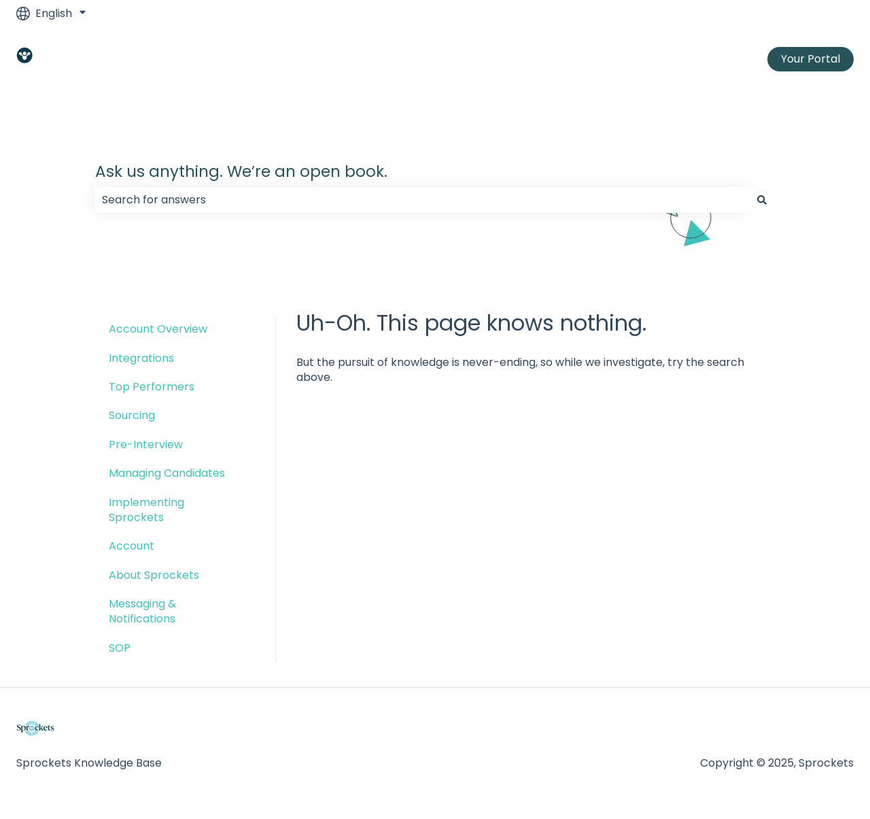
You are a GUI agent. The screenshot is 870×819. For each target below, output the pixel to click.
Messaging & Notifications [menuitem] (142, 611)
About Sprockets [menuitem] (154, 575)
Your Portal (810, 59)
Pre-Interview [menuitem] (146, 444)
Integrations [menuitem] (141, 358)
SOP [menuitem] (119, 648)
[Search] (762, 200)
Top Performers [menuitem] (151, 387)
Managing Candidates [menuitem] (167, 473)
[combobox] (422, 200)
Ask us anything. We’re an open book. (241, 171)
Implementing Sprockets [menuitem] (146, 510)
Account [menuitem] (131, 546)
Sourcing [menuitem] (132, 415)
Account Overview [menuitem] (158, 329)
